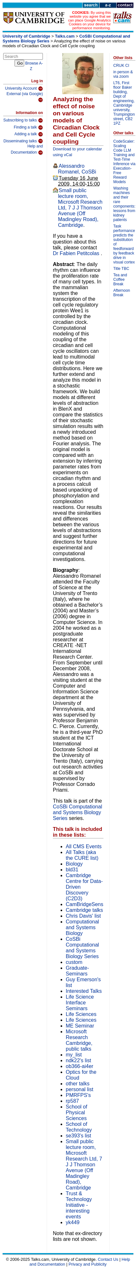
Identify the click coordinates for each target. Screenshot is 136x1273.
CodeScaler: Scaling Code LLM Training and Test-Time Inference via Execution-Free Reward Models (124, 161)
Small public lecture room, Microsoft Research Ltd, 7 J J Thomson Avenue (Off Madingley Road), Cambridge (80, 208)
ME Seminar (80, 1025)
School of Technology (79, 1127)
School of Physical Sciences (76, 1112)
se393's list (78, 1135)
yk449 (73, 1222)
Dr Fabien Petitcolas (77, 253)
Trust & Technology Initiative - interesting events (79, 1205)
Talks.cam (65, 36)
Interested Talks (84, 991)
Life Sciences (81, 1014)
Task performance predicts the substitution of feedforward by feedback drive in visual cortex (124, 244)
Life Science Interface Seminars (80, 1002)
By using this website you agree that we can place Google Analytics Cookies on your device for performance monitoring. (89, 20)
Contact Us (108, 1259)
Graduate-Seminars (77, 970)
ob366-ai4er (79, 1066)
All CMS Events (84, 846)
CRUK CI (121, 65)
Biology (74, 864)
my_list (74, 1054)
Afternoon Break (121, 292)
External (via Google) (24, 97)
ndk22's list (78, 1060)
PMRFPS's (78, 1095)
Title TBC (121, 268)
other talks (78, 1083)
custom (74, 962)
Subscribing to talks (23, 120)
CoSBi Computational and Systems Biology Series (77, 812)
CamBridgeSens (84, 904)
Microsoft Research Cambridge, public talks (79, 1040)
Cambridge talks (84, 910)
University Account (24, 88)
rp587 (72, 1101)
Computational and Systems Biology (82, 927)
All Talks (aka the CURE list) (82, 855)
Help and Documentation (27, 149)
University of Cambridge (26, 36)
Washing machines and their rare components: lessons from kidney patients (124, 204)
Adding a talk (29, 134)
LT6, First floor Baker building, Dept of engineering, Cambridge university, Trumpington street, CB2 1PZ (124, 103)
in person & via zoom (123, 74)
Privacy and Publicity (88, 1264)
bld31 (72, 869)
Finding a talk (28, 127)
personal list (79, 1089)
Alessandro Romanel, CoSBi (77, 168)
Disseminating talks (23, 141)
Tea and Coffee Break (120, 279)
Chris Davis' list (83, 916)
